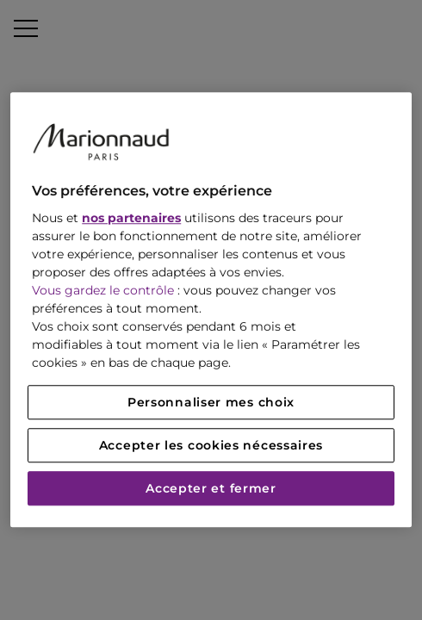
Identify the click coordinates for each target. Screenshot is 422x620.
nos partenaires (131, 218)
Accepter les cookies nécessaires (211, 446)
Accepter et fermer (211, 489)
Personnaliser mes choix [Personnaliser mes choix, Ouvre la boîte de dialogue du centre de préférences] (211, 403)
